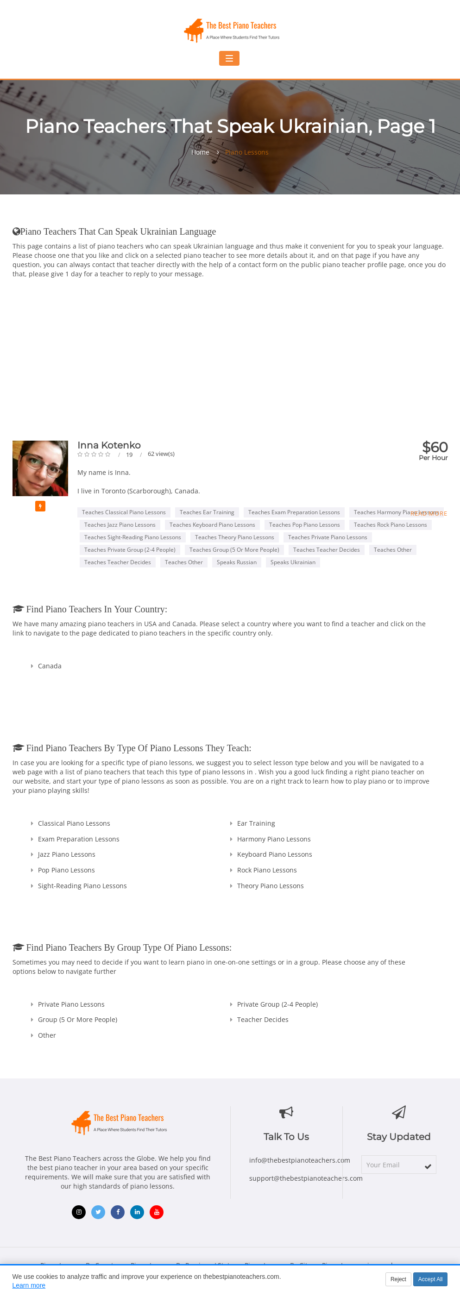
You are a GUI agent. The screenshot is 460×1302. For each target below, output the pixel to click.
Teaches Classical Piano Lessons (124, 512)
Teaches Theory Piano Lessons (234, 537)
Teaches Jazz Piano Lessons (120, 525)
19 (130, 454)
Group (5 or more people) (77, 1019)
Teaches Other (393, 550)
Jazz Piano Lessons (66, 854)
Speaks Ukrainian (293, 562)
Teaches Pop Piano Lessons (304, 525)
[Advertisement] (230, 352)
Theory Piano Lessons (270, 886)
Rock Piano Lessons (267, 870)
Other (47, 1035)
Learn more (29, 1285)
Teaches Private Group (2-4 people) (130, 550)
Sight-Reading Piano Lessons (82, 886)
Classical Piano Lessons (74, 823)
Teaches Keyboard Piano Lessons (212, 525)
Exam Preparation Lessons (79, 839)
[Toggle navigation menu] (229, 58)
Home (200, 152)
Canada (50, 666)
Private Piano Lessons (71, 1004)
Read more (428, 513)
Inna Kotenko (109, 445)
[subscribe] (428, 1166)
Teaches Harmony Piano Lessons (396, 512)
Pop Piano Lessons (66, 870)
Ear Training (256, 823)
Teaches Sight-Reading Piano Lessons (132, 537)
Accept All (430, 1279)
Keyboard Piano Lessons (274, 854)
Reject (398, 1279)
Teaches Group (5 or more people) (234, 550)
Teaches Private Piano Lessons (327, 537)
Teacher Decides (263, 1019)
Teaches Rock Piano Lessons (390, 525)
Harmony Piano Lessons (274, 839)
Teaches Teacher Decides (326, 550)
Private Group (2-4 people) (277, 1004)
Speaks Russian (237, 562)
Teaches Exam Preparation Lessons (294, 512)
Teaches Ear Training (207, 512)
